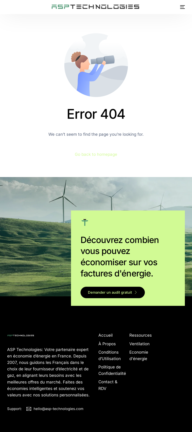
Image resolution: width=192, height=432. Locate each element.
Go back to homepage (96, 154)
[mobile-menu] (181, 7)
